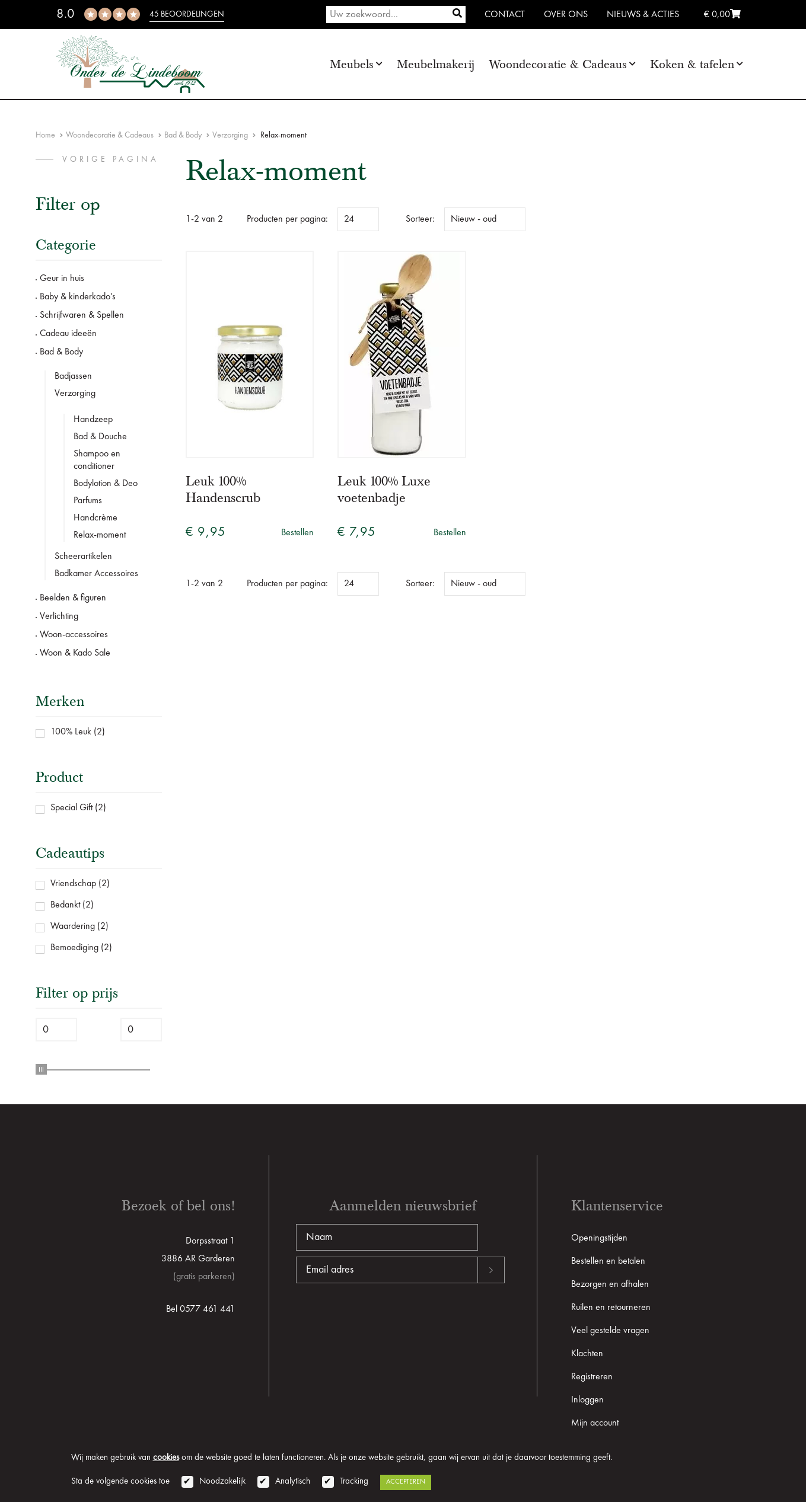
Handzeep (93, 419)
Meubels (352, 64)
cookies (166, 1457)
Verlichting (59, 616)
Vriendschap (73, 884)
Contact (505, 15)
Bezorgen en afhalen (610, 1284)
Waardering (72, 926)
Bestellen (297, 533)
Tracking (354, 1481)
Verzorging (230, 135)
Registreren (592, 1377)
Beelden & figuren (73, 598)
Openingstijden (599, 1238)
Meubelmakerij (435, 64)
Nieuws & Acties (643, 15)
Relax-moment (100, 535)
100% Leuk (70, 732)
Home (45, 135)
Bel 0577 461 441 (200, 1309)
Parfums (88, 501)
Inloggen (587, 1400)
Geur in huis (62, 278)
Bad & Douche (100, 437)
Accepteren (405, 1481)
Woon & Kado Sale (75, 653)
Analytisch (292, 1481)
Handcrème (95, 518)
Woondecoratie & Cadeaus (558, 64)
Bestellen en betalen (608, 1261)
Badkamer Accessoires (96, 574)
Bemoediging (74, 948)
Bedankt (65, 905)
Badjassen (73, 376)
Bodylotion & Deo (106, 483)
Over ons (566, 15)
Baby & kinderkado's (78, 297)
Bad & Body (183, 135)
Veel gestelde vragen (610, 1330)
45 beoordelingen (186, 14)
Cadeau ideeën (68, 333)
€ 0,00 (722, 15)
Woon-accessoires (74, 635)
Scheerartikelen (83, 556)
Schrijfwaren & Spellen (82, 315)
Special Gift (71, 808)
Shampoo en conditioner (97, 460)
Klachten (587, 1354)
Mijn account (595, 1423)
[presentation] (386, 1321)
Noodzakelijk (222, 1481)
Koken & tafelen (692, 64)
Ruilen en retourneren (611, 1307)
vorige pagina (110, 159)
